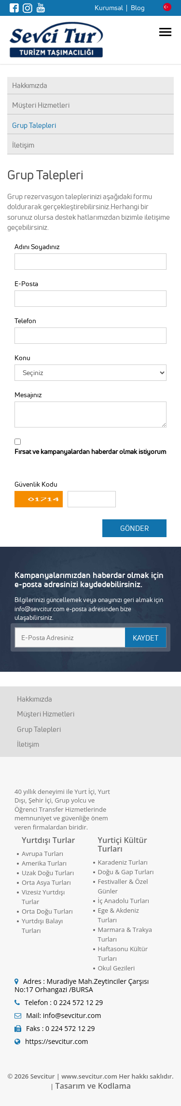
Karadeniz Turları (123, 862)
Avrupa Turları (42, 853)
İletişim (23, 145)
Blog (138, 7)
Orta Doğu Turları (47, 911)
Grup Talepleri (34, 125)
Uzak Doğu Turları (48, 872)
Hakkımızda (29, 85)
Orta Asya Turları (46, 882)
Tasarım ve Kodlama (93, 1086)
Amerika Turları (44, 863)
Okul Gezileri (116, 968)
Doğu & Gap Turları (126, 871)
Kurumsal (109, 7)
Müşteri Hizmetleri (41, 105)
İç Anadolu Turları (124, 900)
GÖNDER (134, 528)
